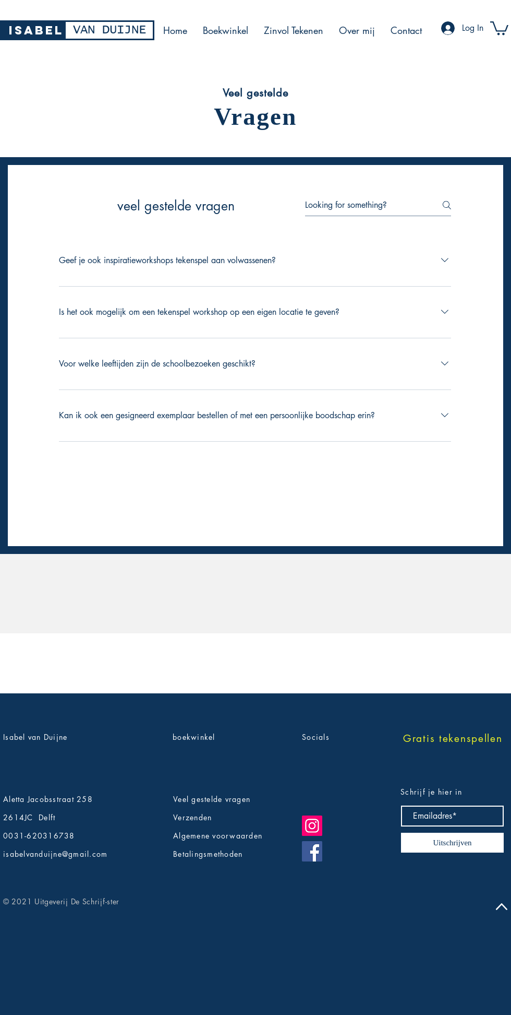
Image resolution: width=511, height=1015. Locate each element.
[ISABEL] (36, 30)
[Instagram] (312, 826)
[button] (499, 27)
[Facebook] (312, 851)
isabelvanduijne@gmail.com (55, 854)
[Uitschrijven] (452, 842)
